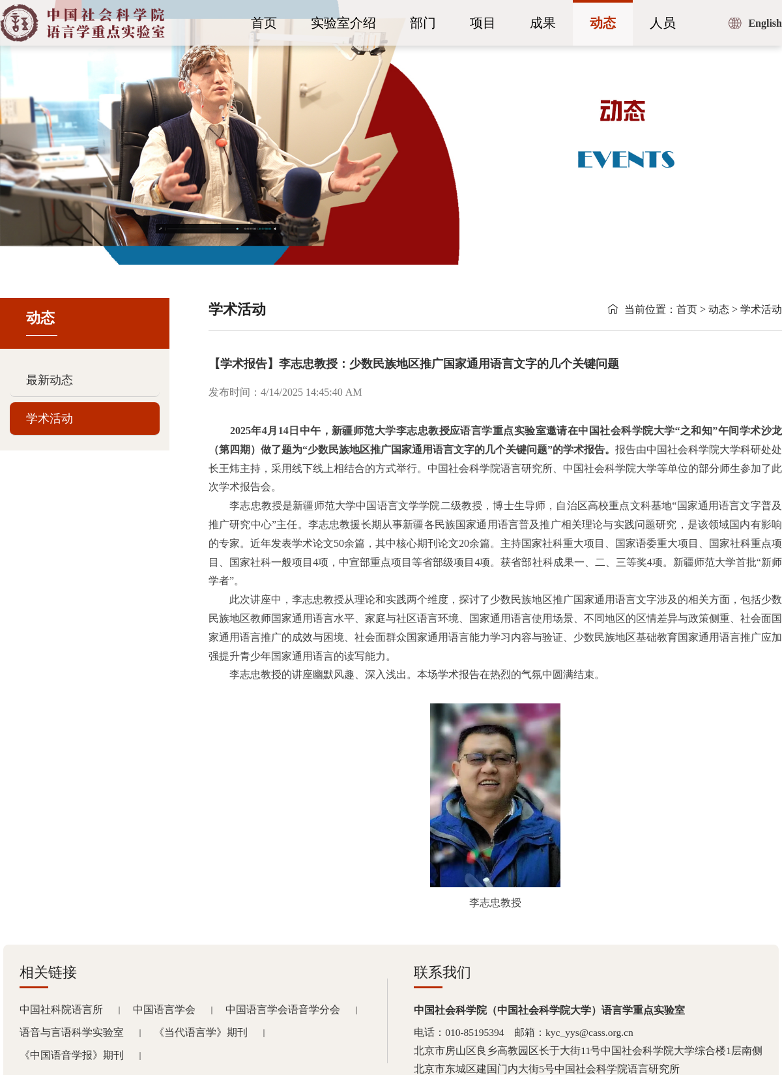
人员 (663, 23)
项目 (483, 23)
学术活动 (49, 418)
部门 (423, 23)
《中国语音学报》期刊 (72, 1055)
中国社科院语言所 (61, 1009)
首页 (264, 23)
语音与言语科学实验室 (72, 1032)
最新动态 (49, 380)
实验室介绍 (343, 23)
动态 (603, 23)
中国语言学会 (164, 1009)
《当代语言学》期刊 (201, 1032)
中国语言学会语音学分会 (282, 1009)
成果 (543, 23)
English (765, 23)
